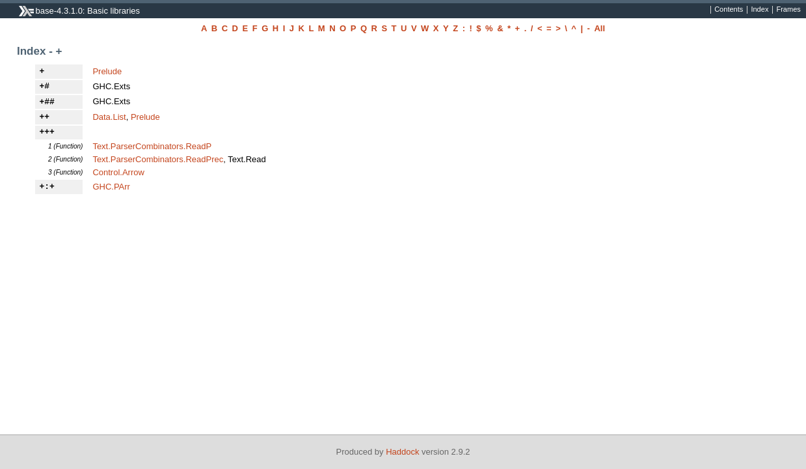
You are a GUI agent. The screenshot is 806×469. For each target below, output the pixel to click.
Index (759, 10)
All (599, 28)
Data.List (109, 117)
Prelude (107, 71)
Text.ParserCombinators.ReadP (151, 146)
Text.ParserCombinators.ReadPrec (157, 159)
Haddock (402, 452)
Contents (728, 10)
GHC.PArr (111, 187)
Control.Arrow (118, 172)
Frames (788, 10)
